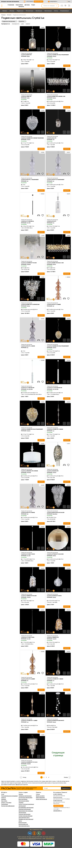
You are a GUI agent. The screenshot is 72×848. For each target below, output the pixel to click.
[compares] (38, 49)
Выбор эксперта (40, 796)
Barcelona (55, 514)
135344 (67, 485)
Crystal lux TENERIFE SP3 (53, 637)
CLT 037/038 (29, 389)
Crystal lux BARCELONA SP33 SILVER (55, 512)
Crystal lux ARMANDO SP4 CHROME (29, 470)
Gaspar (54, 597)
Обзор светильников (41, 799)
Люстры (12, 11)
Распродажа (4, 804)
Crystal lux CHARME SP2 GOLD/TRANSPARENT (58, 54)
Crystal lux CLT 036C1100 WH (28, 554)
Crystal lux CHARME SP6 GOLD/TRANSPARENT (58, 346)
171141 (67, 568)
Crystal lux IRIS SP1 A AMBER (54, 304)
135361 (42, 693)
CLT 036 (28, 222)
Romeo (54, 97)
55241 (68, 318)
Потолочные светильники (25, 797)
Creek (28, 97)
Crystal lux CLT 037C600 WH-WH (54, 387)
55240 (42, 402)
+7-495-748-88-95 (29, 1)
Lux (53, 430)
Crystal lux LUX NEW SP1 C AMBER (29, 720)
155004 (42, 193)
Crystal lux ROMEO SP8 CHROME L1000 (56, 96)
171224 (67, 693)
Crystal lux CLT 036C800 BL (27, 221)
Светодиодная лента (24, 817)
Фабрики (3, 799)
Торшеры (21, 802)
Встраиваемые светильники (26, 807)
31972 (68, 443)
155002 (42, 526)
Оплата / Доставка (6, 802)
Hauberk (29, 264)
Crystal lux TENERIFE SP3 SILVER (28, 595)
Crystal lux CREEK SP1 (26, 96)
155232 (67, 610)
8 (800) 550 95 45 (57, 800)
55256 (42, 734)
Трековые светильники (25, 809)
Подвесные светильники (25, 796)
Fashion (54, 472)
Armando (29, 472)
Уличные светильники (24, 814)
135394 (42, 152)
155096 (42, 443)
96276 (68, 193)
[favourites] (42, 49)
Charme (54, 56)
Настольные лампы (24, 801)
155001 (42, 610)
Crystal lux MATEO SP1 (26, 54)
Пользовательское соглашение (9, 796)
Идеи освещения (40, 797)
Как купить (4, 801)
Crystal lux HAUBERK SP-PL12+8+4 (29, 762)
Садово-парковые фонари (25, 816)
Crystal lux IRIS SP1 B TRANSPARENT (55, 179)
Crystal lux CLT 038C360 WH (27, 387)
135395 (42, 651)
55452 (68, 69)
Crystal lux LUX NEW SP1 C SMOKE (55, 679)
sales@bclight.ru (53, 1)
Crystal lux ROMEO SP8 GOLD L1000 (55, 262)
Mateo (28, 56)
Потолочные (29, 11)
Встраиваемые (64, 11)
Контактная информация (7, 806)
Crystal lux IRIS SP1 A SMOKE (28, 346)
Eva (53, 222)
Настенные (39, 11)
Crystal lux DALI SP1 (51, 138)
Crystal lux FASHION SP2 (52, 470)
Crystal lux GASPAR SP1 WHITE (54, 595)
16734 (42, 69)
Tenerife (29, 597)
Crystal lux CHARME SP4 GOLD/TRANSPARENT (32, 429)
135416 (67, 526)
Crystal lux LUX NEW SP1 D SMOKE (55, 429)
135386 (67, 360)
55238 (42, 110)
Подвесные (20, 11)
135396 (42, 485)
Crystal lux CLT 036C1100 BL (27, 637)
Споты (56, 11)
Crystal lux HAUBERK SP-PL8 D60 (29, 262)
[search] (57, 6)
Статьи (38, 794)
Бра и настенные (23, 799)
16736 (42, 235)
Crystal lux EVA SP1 (51, 221)
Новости (3, 797)
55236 (68, 27)
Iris (27, 181)
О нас (2, 794)
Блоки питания (23, 822)
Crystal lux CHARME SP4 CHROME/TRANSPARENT (33, 138)
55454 (42, 277)
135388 (42, 360)
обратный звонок (38, 1)
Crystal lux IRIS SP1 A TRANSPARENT (30, 179)
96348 (42, 27)
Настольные (48, 11)
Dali (53, 139)
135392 (67, 277)
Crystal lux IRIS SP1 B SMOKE (28, 512)
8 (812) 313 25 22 (57, 797)
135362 (67, 651)
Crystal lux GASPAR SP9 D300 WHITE (55, 720)
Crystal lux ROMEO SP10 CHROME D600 (30, 304)
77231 (68, 110)
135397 (67, 152)
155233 (42, 568)
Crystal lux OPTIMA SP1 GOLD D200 (55, 554)
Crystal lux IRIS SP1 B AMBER (28, 679)
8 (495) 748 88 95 (57, 794)
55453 (68, 235)
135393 (42, 318)
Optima (54, 555)
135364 (67, 402)
